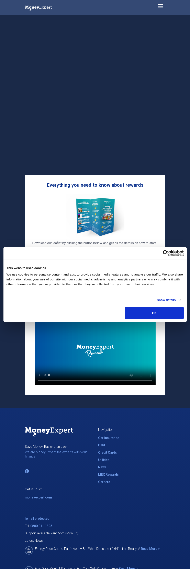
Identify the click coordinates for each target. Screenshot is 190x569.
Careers (104, 482)
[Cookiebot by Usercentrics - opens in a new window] (166, 253)
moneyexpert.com (38, 497)
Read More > (150, 549)
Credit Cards (107, 452)
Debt (101, 445)
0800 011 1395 (41, 526)
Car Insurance (108, 438)
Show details (166, 300)
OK (154, 312)
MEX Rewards (108, 474)
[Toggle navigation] (160, 7)
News (102, 467)
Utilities (103, 460)
